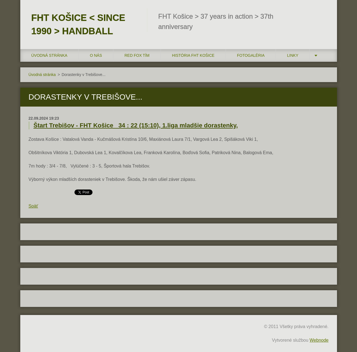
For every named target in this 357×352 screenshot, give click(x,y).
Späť (33, 206)
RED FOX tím (136, 55)
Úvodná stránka (49, 55)
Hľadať (322, 16)
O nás (96, 55)
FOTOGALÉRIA (250, 55)
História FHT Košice (193, 55)
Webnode (318, 340)
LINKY (292, 55)
